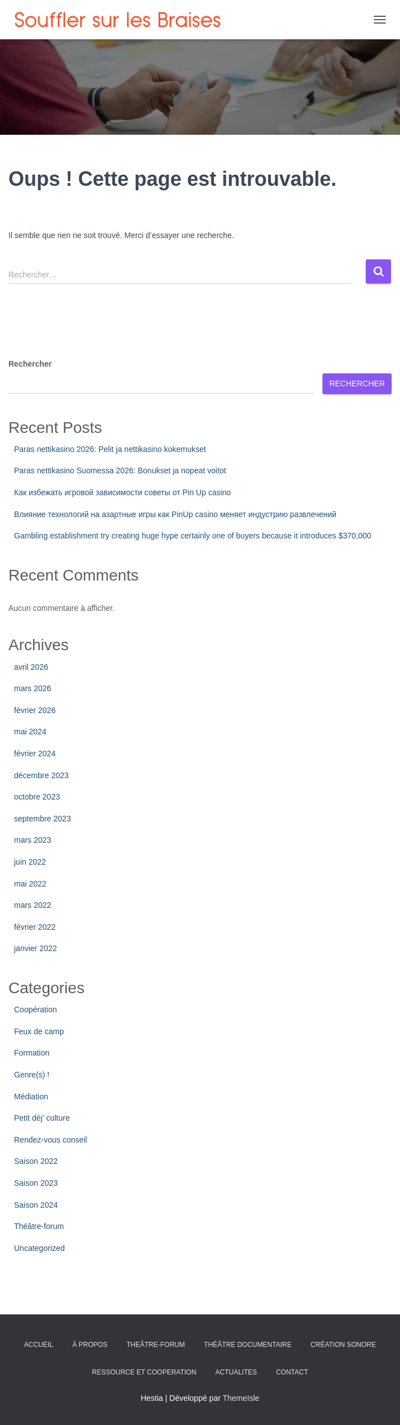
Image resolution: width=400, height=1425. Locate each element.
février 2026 (35, 710)
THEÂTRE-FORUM (155, 1345)
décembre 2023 (41, 775)
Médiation (31, 1096)
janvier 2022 (35, 948)
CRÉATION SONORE (343, 1345)
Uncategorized (39, 1248)
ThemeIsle (240, 1398)
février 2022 (35, 926)
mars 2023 (32, 839)
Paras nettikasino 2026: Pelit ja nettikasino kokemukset (110, 449)
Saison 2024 (36, 1204)
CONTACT (292, 1372)
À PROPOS (90, 1345)
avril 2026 (31, 667)
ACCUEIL (38, 1345)
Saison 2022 (36, 1161)
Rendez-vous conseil (50, 1139)
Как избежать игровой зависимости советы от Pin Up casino (122, 492)
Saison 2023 (36, 1183)
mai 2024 (30, 731)
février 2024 (35, 753)
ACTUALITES (236, 1372)
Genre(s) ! (31, 1074)
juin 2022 (30, 861)
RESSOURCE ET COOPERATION (144, 1372)
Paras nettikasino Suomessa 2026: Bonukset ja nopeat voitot (120, 470)
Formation (31, 1052)
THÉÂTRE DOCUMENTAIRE (248, 1345)
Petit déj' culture (42, 1117)
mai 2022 (30, 883)
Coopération (35, 1009)
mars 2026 (32, 688)
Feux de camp (39, 1031)
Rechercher (30, 363)
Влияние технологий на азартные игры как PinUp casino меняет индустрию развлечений (175, 514)
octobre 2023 (37, 796)
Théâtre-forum (39, 1226)
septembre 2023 (42, 818)
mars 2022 (32, 905)
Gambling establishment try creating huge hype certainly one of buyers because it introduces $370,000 (192, 535)
